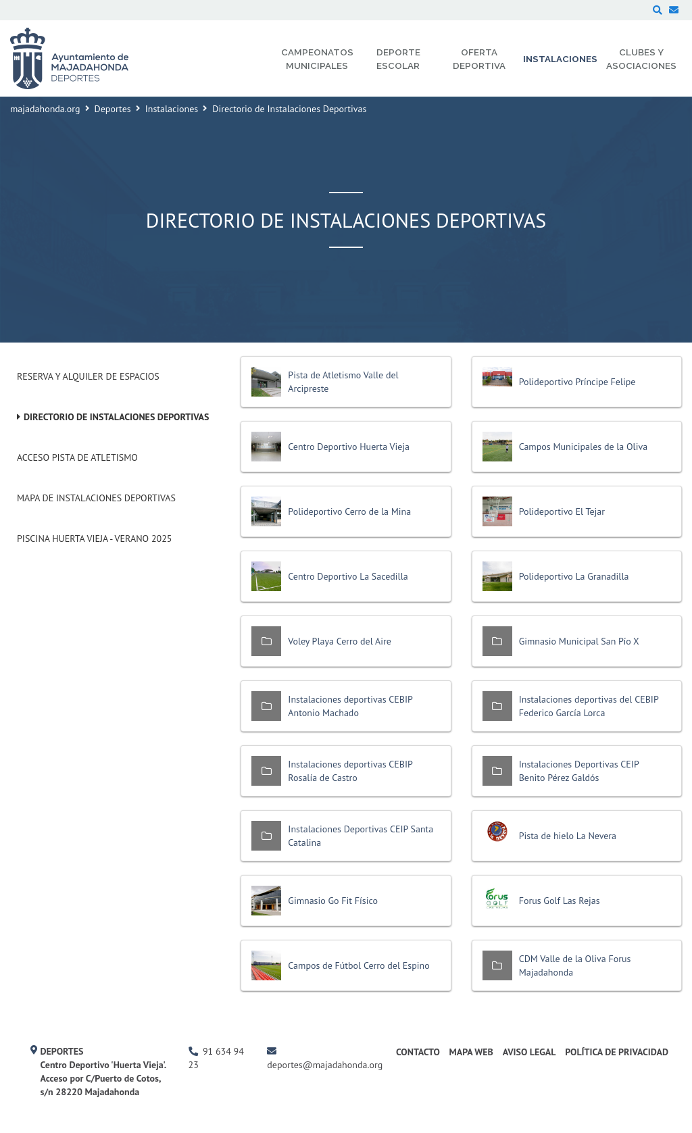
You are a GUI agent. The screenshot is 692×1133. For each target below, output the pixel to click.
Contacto (418, 1052)
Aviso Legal (529, 1052)
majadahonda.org (45, 109)
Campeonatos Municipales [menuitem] (317, 59)
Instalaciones (172, 109)
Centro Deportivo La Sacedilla (347, 576)
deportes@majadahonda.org (324, 1065)
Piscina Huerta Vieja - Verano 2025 (94, 538)
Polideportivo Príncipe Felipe (577, 382)
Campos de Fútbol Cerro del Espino (358, 965)
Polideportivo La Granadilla (574, 576)
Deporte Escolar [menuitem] (398, 59)
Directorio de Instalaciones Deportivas (116, 417)
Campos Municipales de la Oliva (583, 446)
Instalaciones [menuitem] (560, 58)
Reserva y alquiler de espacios (88, 376)
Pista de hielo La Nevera (567, 836)
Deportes (113, 109)
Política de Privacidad (616, 1052)
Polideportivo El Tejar (562, 511)
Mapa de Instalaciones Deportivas (96, 498)
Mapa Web (471, 1052)
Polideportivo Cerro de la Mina (349, 511)
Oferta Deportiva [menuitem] (479, 59)
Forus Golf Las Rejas (559, 901)
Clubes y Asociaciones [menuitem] (641, 59)
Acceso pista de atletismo (77, 457)
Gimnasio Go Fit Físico (333, 901)
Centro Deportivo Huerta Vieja (349, 446)
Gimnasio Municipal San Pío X (579, 641)
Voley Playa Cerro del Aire (339, 641)
